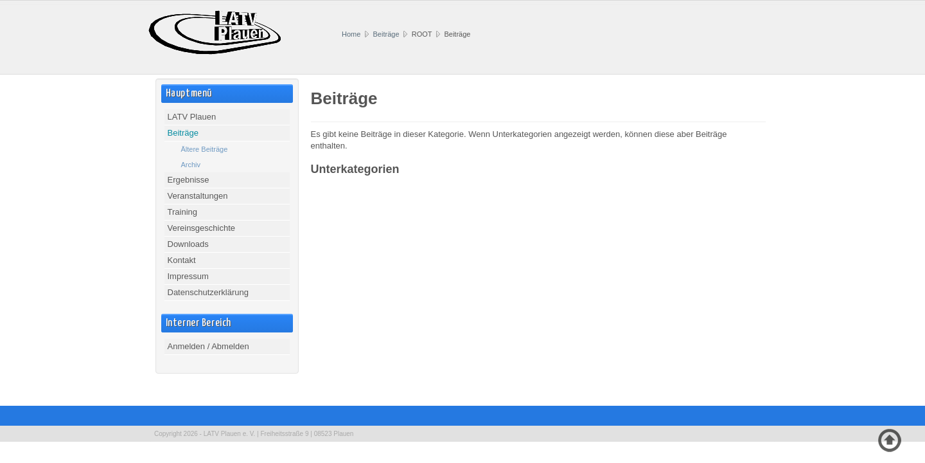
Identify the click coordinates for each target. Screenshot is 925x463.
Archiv (191, 164)
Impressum (188, 276)
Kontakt (182, 260)
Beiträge (386, 34)
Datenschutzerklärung (208, 292)
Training (182, 212)
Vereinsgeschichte (202, 228)
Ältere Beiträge (204, 149)
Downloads (188, 244)
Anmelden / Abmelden (208, 346)
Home (351, 34)
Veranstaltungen (198, 196)
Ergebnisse (188, 180)
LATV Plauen (192, 117)
